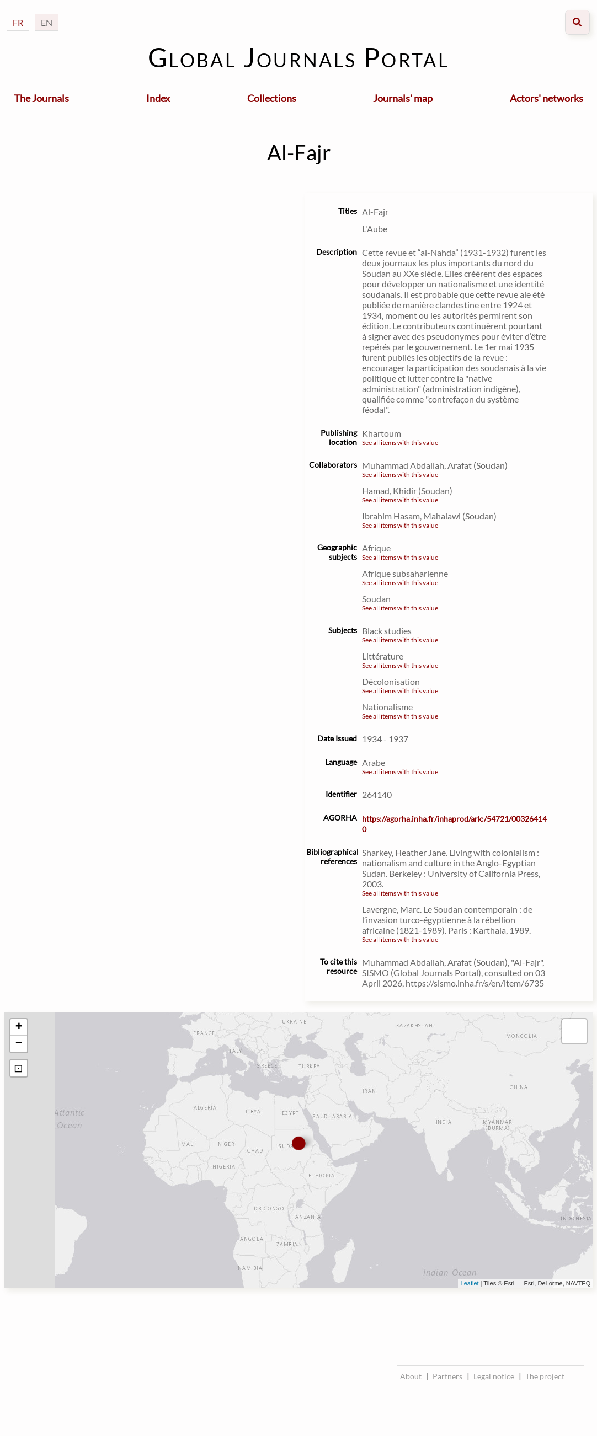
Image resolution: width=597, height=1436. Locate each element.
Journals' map (403, 98)
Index (158, 98)
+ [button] (19, 1027)
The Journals (41, 98)
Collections (271, 98)
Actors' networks (546, 98)
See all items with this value (400, 442)
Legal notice (493, 1376)
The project (544, 1376)
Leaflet (470, 1283)
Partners (447, 1376)
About (411, 1376)
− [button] (19, 1044)
